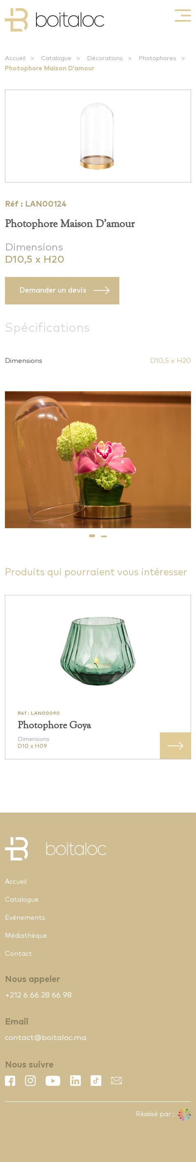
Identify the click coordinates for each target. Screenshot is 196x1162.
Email (16, 1022)
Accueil (15, 58)
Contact (18, 953)
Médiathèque (26, 935)
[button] (92, 535)
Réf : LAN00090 (39, 713)
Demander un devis (53, 290)
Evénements (25, 917)
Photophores (157, 58)
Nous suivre (29, 1065)
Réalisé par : (163, 1114)
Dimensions (34, 247)
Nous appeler (32, 979)
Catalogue (56, 58)
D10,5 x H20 (170, 361)
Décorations (105, 58)
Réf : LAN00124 (35, 204)
